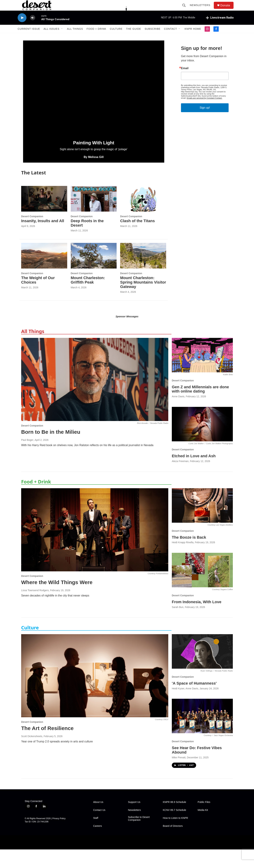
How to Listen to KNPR (175, 830)
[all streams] (219, 26)
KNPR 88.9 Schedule (174, 814)
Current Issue (29, 36)
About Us (98, 814)
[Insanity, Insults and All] (44, 211)
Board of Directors (173, 838)
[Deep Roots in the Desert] (94, 211)
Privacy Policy (59, 831)
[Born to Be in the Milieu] (94, 392)
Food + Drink (96, 36)
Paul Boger (27, 452)
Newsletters (201, 9)
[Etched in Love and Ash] (202, 436)
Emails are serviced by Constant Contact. (204, 110)
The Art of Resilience (47, 741)
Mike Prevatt (179, 770)
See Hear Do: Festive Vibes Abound (197, 762)
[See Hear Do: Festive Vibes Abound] (202, 728)
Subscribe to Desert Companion (139, 831)
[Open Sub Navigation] (62, 36)
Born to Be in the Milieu (50, 444)
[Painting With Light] (93, 100)
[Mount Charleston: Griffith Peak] (94, 268)
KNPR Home (193, 36)
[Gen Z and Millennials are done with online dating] (202, 367)
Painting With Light (93, 155)
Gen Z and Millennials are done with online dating (200, 401)
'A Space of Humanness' (194, 696)
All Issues (51, 36)
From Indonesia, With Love (196, 614)
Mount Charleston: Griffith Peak (88, 292)
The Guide (133, 36)
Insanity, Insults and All (42, 233)
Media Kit (203, 822)
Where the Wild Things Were (56, 595)
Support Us (134, 814)
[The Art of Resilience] (94, 688)
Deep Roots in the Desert (87, 235)
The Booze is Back (189, 550)
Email (185, 80)
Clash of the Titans (137, 233)
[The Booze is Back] (202, 518)
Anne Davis (178, 409)
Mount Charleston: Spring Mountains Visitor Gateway (143, 294)
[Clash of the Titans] (143, 211)
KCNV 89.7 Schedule (174, 822)
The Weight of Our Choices (38, 292)
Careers (97, 838)
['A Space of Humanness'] (202, 664)
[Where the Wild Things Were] (94, 542)
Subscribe (153, 36)
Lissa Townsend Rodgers (35, 602)
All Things (75, 36)
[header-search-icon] (185, 9)
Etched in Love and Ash (194, 468)
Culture (116, 36)
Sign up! (205, 120)
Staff (95, 830)
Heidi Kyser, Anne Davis (185, 701)
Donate (227, 9)
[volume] (33, 26)
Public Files (204, 814)
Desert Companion (32, 228)
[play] (22, 26)
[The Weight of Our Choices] (44, 268)
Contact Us (99, 822)
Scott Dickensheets (31, 748)
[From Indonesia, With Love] (202, 582)
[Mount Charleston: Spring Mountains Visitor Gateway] (143, 268)
